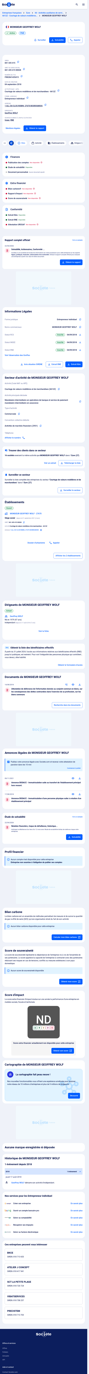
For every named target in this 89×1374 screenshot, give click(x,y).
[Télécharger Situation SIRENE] (80, 342)
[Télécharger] (79, 684)
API (3, 1360)
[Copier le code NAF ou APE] (58, 90)
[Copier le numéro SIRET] (24, 69)
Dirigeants (77, 143)
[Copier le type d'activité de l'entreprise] (19, 414)
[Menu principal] (83, 4)
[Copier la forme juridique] (27, 97)
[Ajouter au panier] (71, 262)
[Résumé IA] (66, 684)
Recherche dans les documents (67, 705)
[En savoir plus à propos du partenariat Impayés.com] (76, 1225)
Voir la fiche (44, 631)
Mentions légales (13, 128)
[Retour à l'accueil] (43, 1334)
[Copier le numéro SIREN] (18, 62)
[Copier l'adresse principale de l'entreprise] (45, 105)
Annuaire (5, 1356)
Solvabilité (57, 40)
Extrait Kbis (74, 364)
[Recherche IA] (11, 143)
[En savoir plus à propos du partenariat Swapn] (76, 1203)
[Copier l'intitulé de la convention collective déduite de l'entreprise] (40, 426)
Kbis (21, 143)
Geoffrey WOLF (11, 113)
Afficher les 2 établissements (68, 556)
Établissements (56, 143)
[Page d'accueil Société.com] (8, 4)
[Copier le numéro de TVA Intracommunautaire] (21, 76)
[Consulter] (73, 684)
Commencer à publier (74, 768)
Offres (4, 1348)
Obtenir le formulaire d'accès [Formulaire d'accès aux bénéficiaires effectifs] (70, 665)
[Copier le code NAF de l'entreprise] (58, 389)
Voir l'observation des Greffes (17, 355)
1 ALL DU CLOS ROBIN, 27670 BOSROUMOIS (24, 106)
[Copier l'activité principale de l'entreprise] (80, 401)
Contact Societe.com (10, 1372)
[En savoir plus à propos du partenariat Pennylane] (76, 1232)
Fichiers (5, 1352)
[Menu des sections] (4, 143)
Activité (36, 143)
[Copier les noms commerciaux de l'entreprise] (80, 327)
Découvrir (74, 1096)
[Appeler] (75, 40)
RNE (12, 120)
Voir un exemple (77, 240)
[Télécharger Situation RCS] (80, 334)
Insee (7, 120)
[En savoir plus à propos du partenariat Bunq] (76, 1210)
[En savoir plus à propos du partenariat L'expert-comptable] (76, 1217)
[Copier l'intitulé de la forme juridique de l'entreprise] (80, 319)
